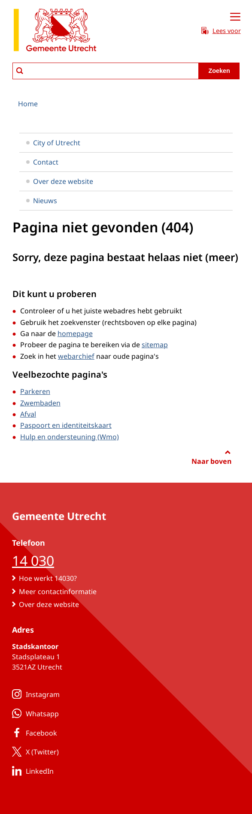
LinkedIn (31, 771)
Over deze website (59, 181)
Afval (28, 414)
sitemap (155, 344)
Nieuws (41, 200)
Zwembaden (40, 403)
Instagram (34, 694)
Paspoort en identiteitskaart (66, 425)
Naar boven (211, 461)
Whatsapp (34, 713)
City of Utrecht (53, 142)
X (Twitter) (34, 751)
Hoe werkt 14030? (48, 578)
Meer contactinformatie (58, 591)
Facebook (33, 732)
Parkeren (35, 391)
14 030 (33, 560)
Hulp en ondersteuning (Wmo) (69, 437)
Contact (42, 162)
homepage (75, 333)
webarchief (76, 356)
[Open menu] (235, 17)
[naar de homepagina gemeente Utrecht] (55, 31)
